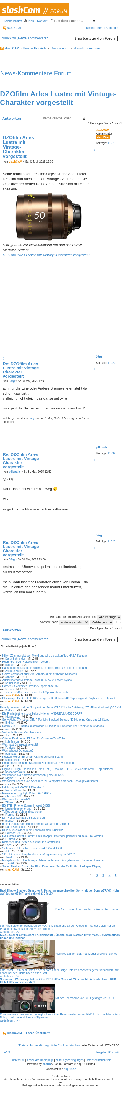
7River (9, 802)
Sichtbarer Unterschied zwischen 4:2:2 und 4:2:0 (32, 848)
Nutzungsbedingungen (70, 1060)
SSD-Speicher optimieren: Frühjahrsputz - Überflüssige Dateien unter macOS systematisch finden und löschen (60, 936)
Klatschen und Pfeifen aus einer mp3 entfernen (31, 842)
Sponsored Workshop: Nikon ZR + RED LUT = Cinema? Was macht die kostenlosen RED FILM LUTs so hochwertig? (58, 981)
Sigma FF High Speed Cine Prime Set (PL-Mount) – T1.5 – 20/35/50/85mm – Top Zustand (57, 769)
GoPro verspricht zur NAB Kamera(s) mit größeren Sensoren (39, 673)
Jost (7, 735)
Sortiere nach (64, 622)
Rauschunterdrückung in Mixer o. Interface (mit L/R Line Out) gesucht (44, 667)
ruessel (9, 820)
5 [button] (116, 875)
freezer (9, 689)
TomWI (9, 863)
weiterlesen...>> (10, 931)
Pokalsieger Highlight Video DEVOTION (26, 793)
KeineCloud (12, 683)
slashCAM (12, 27)
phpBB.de (70, 1069)
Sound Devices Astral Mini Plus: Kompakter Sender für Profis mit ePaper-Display (51, 866)
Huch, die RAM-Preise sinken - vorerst (25, 661)
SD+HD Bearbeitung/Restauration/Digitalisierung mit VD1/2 (38, 854)
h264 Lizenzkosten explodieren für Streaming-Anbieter (35, 823)
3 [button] (103, 875)
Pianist (9, 814)
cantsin (9, 664)
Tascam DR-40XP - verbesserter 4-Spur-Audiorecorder (35, 692)
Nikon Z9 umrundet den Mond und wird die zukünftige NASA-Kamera (44, 655)
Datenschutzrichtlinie (98, 1060)
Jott (7, 851)
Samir (8, 845)
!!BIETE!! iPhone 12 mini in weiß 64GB (26, 805)
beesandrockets (15, 772)
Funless (10, 747)
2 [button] (97, 875)
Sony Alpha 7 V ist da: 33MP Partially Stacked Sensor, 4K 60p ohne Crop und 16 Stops (55, 719)
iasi (7, 729)
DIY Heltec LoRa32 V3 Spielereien (23, 817)
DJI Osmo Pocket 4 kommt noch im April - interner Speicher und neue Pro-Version (52, 836)
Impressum (17, 1060)
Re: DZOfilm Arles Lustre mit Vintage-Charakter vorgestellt (21, 370)
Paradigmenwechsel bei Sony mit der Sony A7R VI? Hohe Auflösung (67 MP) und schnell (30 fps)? (60, 707)
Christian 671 (13, 796)
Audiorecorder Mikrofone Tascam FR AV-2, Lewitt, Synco (37, 680)
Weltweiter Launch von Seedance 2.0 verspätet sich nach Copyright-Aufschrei (50, 781)
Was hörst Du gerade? (16, 799)
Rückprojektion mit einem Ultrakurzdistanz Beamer (33, 756)
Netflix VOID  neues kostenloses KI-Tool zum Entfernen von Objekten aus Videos (53, 726)
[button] (120, 875)
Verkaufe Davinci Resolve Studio (22, 732)
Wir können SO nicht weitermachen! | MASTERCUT (34, 775)
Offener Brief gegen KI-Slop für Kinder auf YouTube (33, 738)
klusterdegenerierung (18, 808)
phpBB (47, 1064)
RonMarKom (13, 790)
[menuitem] (29, 20)
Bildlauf (9, 710)
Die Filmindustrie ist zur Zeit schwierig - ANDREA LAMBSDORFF (42, 713)
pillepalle (102, 447)
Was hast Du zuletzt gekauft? (20, 744)
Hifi (7, 765)
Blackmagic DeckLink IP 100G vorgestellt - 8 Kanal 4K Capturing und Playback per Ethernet (58, 698)
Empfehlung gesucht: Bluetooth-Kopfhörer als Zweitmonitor (38, 762)
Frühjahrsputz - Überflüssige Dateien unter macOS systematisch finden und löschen (53, 860)
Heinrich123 (12, 833)
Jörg (99, 356)
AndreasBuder (14, 670)
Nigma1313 (12, 716)
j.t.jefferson (12, 741)
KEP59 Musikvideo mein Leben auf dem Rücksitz (32, 829)
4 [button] (109, 875)
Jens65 (9, 857)
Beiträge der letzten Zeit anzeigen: (85, 616)
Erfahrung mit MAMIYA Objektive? (23, 787)
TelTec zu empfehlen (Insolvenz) (22, 811)
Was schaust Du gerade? (17, 750)
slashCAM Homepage (40, 1060)
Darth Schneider (15, 658)
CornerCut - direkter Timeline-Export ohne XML (31, 686)
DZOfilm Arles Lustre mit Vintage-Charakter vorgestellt (58, 98)
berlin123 (11, 753)
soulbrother (12, 759)
